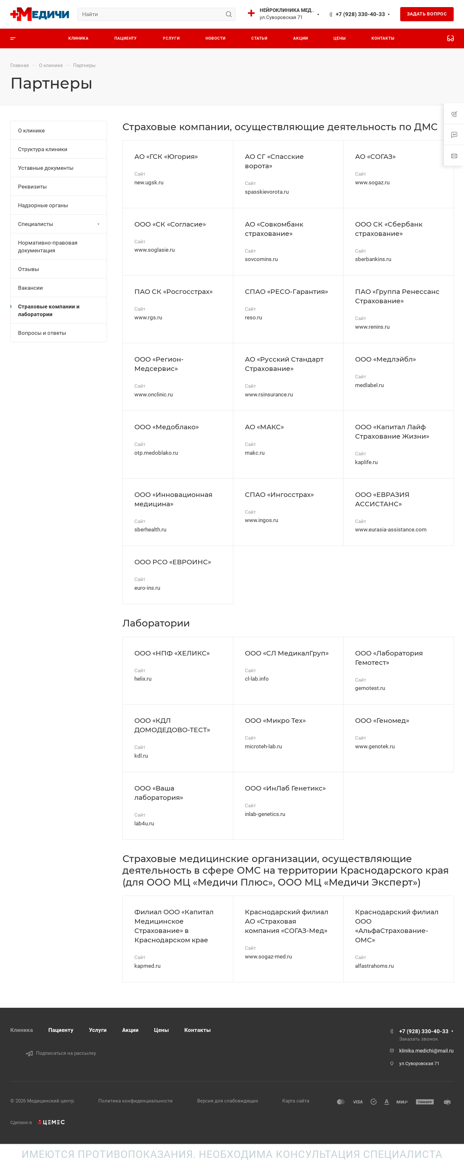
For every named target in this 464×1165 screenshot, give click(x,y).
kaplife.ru (366, 462)
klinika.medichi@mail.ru (426, 1051)
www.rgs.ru (148, 317)
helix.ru (142, 678)
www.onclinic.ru (153, 394)
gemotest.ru (370, 688)
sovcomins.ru (261, 259)
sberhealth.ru (150, 529)
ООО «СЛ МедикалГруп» (287, 653)
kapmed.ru (147, 966)
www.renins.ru (372, 327)
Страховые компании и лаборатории (49, 310)
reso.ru (253, 317)
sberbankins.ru (373, 259)
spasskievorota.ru (267, 192)
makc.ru (255, 453)
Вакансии (30, 288)
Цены (161, 1030)
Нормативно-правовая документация (47, 246)
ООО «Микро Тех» (275, 720)
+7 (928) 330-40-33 (360, 14)
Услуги (98, 1030)
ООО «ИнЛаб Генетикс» (285, 788)
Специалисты (59, 224)
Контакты (197, 1030)
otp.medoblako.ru (156, 453)
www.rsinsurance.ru (269, 394)
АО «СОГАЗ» (375, 156)
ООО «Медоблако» (166, 427)
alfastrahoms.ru (374, 966)
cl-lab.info (257, 678)
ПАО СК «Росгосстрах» (173, 291)
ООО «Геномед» (382, 720)
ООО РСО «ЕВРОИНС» (172, 562)
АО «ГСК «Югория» (166, 156)
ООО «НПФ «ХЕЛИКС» (172, 653)
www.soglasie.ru (154, 250)
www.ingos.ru (261, 520)
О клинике (31, 130)
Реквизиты (32, 186)
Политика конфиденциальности (135, 1101)
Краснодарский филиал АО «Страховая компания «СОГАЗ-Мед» (286, 921)
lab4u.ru (144, 823)
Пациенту (60, 1030)
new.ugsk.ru (148, 182)
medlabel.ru (369, 385)
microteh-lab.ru (263, 746)
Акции (130, 1030)
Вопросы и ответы (42, 333)
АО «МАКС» (264, 427)
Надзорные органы (43, 205)
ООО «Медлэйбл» (385, 359)
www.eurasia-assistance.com (391, 529)
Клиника (21, 1030)
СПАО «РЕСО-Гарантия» (286, 291)
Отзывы (28, 269)
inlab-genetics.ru (265, 814)
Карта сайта (295, 1101)
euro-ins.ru (147, 588)
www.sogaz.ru (372, 182)
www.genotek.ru (375, 746)
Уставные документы (45, 168)
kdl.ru (141, 755)
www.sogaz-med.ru (268, 956)
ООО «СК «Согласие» (170, 224)
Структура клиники (42, 149)
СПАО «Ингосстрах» (279, 494)
